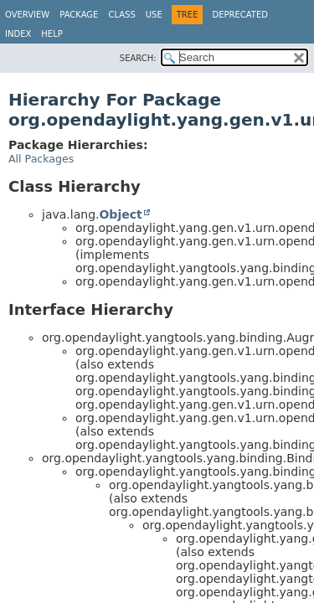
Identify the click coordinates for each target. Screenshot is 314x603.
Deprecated (240, 14)
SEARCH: (138, 58)
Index (18, 34)
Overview (27, 14)
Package (78, 14)
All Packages (41, 158)
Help (51, 34)
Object (120, 214)
